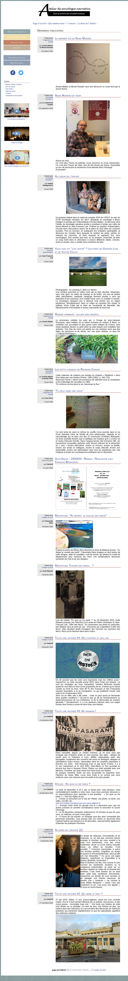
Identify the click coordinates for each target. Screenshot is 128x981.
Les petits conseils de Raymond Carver (77, 369)
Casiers (8, 93)
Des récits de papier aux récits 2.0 (17, 166)
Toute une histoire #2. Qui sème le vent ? (78, 893)
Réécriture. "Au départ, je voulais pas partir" (81, 515)
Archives (17, 48)
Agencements (10, 91)
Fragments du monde (17, 57)
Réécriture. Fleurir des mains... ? (74, 565)
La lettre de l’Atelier (87, 23)
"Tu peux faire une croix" (69, 390)
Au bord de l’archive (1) (68, 829)
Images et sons (17, 42)
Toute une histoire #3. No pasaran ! (75, 711)
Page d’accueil (39, 23)
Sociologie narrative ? (17, 32)
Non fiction (9, 89)
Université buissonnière (13, 95)
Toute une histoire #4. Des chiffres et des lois (82, 637)
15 (93, 970)
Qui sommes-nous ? (57, 23)
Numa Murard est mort (68, 95)
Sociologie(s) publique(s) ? (17, 119)
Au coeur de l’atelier (67, 176)
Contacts (72, 23)
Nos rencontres (17, 63)
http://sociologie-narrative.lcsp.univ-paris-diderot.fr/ (78, 803)
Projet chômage (17, 143)
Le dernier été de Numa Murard (73, 38)
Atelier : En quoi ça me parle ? (72, 783)
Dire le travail (10, 87)
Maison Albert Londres (13, 84)
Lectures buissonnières (17, 37)
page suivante (100, 970)
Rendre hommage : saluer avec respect (77, 314)
